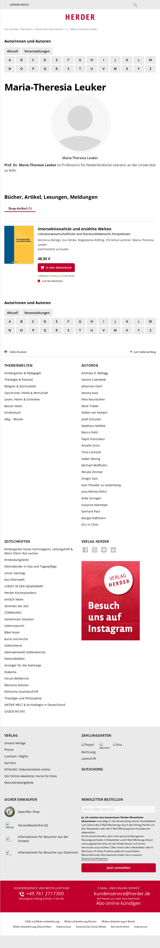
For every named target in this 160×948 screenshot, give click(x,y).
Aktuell (12, 51)
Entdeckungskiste (16, 560)
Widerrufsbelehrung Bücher (80, 921)
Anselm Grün (90, 445)
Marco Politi (89, 432)
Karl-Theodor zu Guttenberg (101, 485)
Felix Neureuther (93, 399)
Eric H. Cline (89, 524)
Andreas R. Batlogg (94, 373)
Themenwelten (18, 366)
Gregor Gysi (89, 478)
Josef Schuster (91, 419)
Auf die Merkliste (52, 281)
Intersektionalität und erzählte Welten (74, 228)
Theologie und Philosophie (22, 698)
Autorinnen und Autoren (49, 29)
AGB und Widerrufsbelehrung (42, 921)
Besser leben (13, 406)
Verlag (11, 736)
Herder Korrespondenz (20, 593)
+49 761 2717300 (45, 893)
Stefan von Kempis (94, 412)
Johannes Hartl (91, 386)
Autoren (89, 366)
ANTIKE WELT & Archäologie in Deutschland (34, 705)
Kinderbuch (12, 412)
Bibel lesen (12, 632)
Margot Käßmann (93, 518)
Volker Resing (90, 459)
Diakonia (10, 672)
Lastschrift (88, 758)
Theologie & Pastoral (18, 379)
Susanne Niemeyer (94, 505)
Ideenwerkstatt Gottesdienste (24, 652)
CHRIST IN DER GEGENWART (24, 586)
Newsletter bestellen (102, 800)
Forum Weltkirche (16, 678)
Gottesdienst (13, 645)
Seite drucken (18, 352)
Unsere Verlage (15, 743)
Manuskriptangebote (19, 782)
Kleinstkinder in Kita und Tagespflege (30, 566)
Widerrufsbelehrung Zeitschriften (32, 926)
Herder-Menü (19, 4)
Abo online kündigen (118, 903)
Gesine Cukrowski (93, 379)
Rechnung (88, 752)
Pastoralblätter (14, 659)
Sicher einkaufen (20, 800)
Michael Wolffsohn (94, 465)
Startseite (26, 29)
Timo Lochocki (91, 452)
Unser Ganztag (14, 573)
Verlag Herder (95, 542)
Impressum (140, 926)
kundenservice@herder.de (122, 893)
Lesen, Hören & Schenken (22, 399)
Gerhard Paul (90, 511)
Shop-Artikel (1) (20, 208)
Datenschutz (63, 926)
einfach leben (14, 599)
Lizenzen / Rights (16, 756)
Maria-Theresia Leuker (84, 29)
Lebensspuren (14, 626)
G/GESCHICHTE (14, 711)
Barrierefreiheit (120, 926)
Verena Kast (89, 393)
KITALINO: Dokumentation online (27, 769)
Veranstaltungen (37, 51)
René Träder (90, 406)
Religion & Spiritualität (20, 386)
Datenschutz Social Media (91, 926)
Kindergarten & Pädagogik (22, 373)
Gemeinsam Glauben (19, 619)
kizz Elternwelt (14, 580)
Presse (9, 750)
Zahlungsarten (96, 736)
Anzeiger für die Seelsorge (22, 665)
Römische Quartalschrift (21, 692)
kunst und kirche (16, 639)
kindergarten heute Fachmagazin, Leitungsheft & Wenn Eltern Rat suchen (38, 551)
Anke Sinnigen (91, 498)
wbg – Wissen (13, 419)
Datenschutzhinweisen (94, 858)
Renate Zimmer (92, 472)
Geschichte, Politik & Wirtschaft (26, 393)
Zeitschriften (17, 542)
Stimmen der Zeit (16, 606)
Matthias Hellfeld (93, 426)
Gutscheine (92, 769)
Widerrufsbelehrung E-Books (118, 921)
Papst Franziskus (93, 439)
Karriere (10, 763)
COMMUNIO (12, 612)
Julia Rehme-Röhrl (94, 492)
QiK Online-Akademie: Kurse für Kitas (30, 776)
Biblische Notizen (16, 685)
